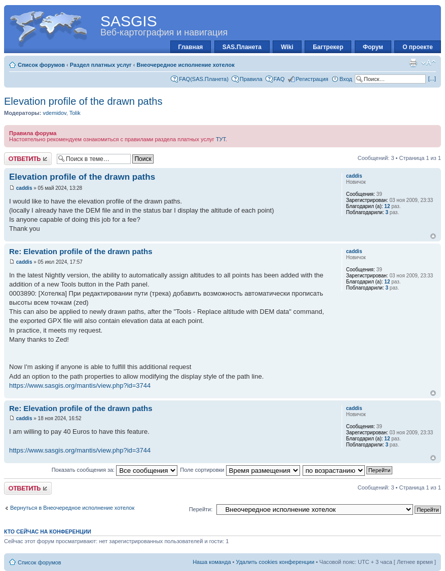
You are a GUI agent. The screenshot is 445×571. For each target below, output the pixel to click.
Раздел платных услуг (101, 65)
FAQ (279, 79)
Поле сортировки (240, 470)
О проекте (417, 47)
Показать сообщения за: (115, 470)
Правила (251, 79)
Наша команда (212, 562)
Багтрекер (328, 47)
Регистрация (312, 79)
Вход (346, 79)
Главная (190, 47)
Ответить (28, 158)
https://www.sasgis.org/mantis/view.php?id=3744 (80, 385)
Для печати (413, 62)
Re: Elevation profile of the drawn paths (81, 251)
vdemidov (54, 113)
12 (387, 206)
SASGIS (128, 21)
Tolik (75, 113)
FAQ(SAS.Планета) (204, 79)
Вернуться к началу (433, 236)
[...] (432, 78)
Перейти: (201, 509)
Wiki (287, 47)
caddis (24, 188)
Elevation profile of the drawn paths (83, 101)
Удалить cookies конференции (275, 562)
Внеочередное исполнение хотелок (185, 65)
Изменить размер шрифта (428, 62)
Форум (373, 47)
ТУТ (221, 139)
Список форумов (41, 65)
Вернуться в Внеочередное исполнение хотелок (72, 508)
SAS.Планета (242, 47)
